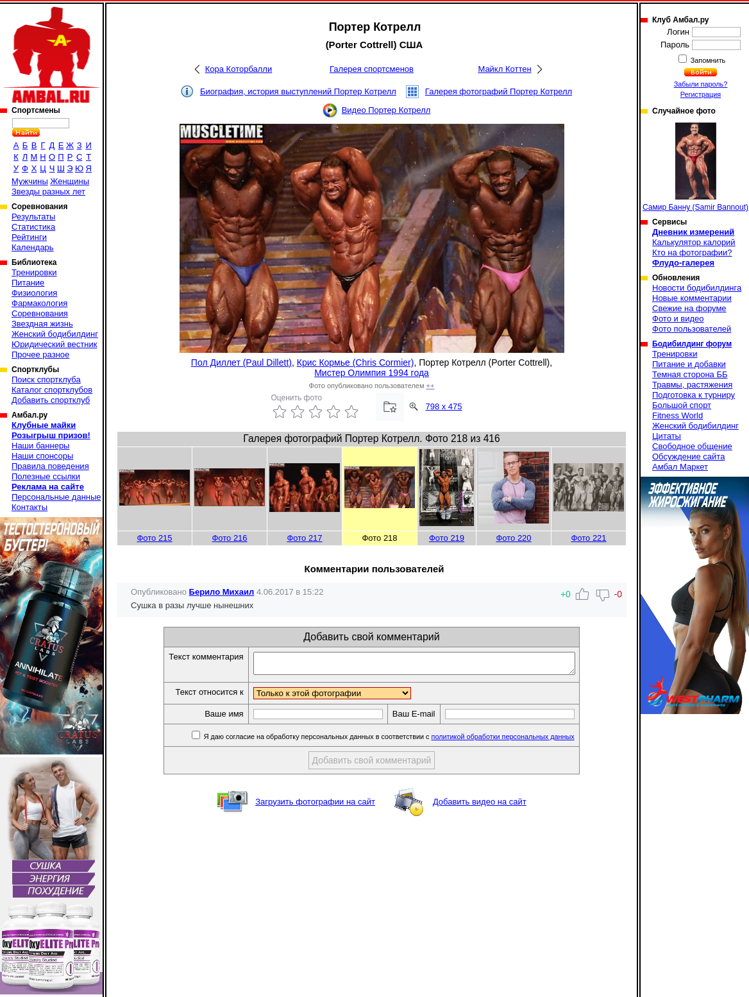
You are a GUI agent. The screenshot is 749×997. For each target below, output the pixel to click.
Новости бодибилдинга (696, 288)
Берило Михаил (222, 592)
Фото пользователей (691, 329)
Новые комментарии (692, 298)
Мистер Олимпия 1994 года (371, 373)
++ (430, 385)
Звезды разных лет (48, 191)
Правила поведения (50, 466)
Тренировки (34, 272)
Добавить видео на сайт (479, 805)
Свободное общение (692, 446)
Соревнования (40, 313)
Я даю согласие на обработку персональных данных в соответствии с (407, 740)
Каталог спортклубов (52, 390)
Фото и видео (678, 318)
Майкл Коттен (504, 69)
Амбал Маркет (680, 467)
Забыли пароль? (701, 84)
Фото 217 (304, 538)
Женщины (69, 181)
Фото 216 (229, 538)
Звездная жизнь (42, 323)
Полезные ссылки (46, 476)
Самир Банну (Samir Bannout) (695, 167)
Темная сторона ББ (690, 374)
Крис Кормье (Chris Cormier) (355, 362)
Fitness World (677, 415)
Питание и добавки (689, 364)
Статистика (33, 227)
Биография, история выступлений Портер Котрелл (298, 91)
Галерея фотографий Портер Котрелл (498, 91)
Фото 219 (446, 538)
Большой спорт (681, 405)
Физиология (34, 293)
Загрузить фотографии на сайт (315, 805)
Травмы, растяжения (692, 384)
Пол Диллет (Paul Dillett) (241, 362)
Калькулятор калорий (694, 242)
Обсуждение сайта (688, 456)
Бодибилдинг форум (692, 343)
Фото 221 (588, 538)
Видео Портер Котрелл (386, 110)
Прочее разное (40, 354)
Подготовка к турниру (693, 395)
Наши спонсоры (42, 456)
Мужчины (30, 181)
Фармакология (39, 303)
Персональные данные (56, 497)
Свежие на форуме (689, 308)
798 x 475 (443, 406)
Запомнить (707, 60)
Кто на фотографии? (692, 252)
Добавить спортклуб (51, 400)
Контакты (29, 507)
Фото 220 (513, 538)
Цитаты (666, 436)
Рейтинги (29, 237)
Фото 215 (154, 538)
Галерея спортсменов (372, 69)
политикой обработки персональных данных (522, 740)
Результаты (33, 216)
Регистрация (700, 94)
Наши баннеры (40, 445)
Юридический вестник (54, 344)
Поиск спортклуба (46, 379)
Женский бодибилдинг (55, 334)
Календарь (33, 247)
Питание (28, 282)
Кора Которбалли (238, 69)
